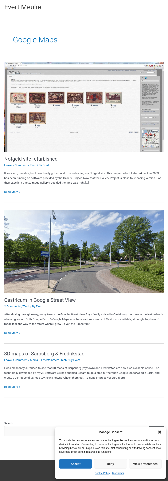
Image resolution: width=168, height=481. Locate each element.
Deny (110, 464)
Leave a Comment (15, 165)
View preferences (145, 464)
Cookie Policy (102, 473)
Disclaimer (118, 473)
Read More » (12, 192)
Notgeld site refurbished (31, 159)
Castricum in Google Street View (40, 300)
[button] (159, 432)
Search (8, 423)
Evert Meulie (22, 7)
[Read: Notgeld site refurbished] (84, 106)
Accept (76, 464)
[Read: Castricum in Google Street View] (84, 251)
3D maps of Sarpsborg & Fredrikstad (44, 354)
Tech (33, 165)
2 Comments (12, 306)
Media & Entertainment (44, 360)
